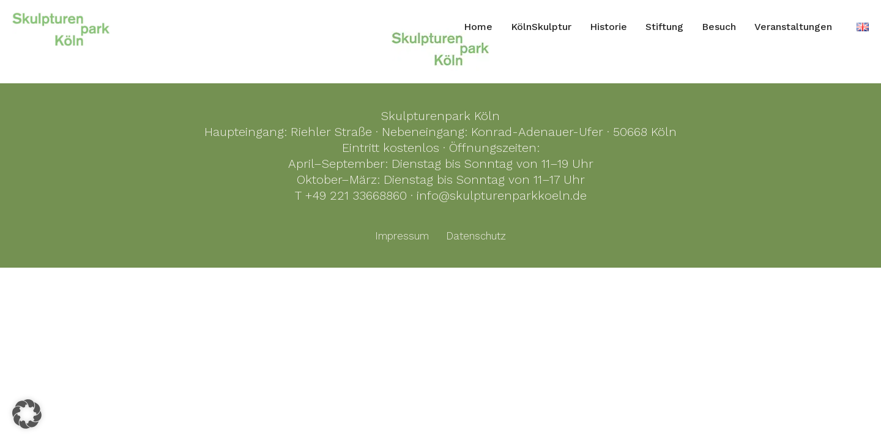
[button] (27, 414)
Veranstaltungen (793, 26)
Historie (608, 26)
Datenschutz (476, 236)
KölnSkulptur (541, 26)
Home (478, 26)
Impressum (402, 236)
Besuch (719, 26)
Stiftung (664, 26)
